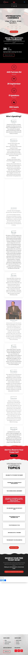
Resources (7, 643)
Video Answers (8, 642)
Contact (17, 643)
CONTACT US (7, 651)
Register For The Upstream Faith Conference (14, 623)
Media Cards (18, 640)
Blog (6, 640)
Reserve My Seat (14, 31)
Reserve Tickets (14, 507)
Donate (17, 642)
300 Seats (14, 107)
